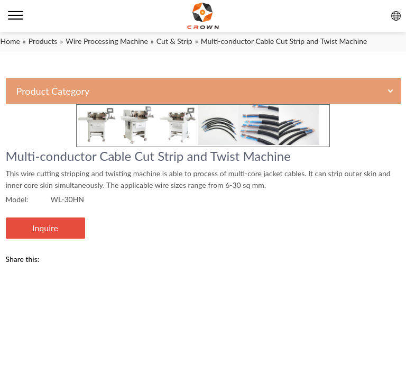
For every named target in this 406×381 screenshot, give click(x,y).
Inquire (45, 228)
